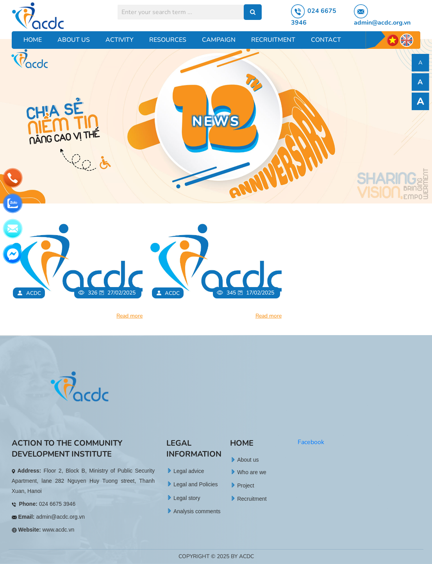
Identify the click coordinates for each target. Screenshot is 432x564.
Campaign (219, 40)
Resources (167, 40)
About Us (73, 40)
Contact (326, 40)
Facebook (311, 442)
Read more (129, 315)
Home (32, 40)
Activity (119, 40)
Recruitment (273, 40)
